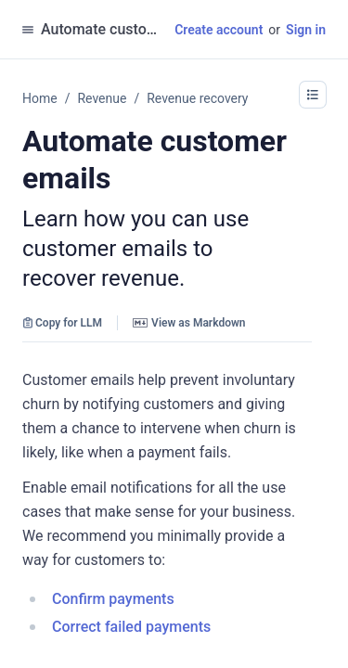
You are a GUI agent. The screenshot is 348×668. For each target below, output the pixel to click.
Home (40, 98)
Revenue (101, 98)
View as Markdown (189, 322)
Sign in (306, 29)
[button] (313, 95)
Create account (218, 29)
